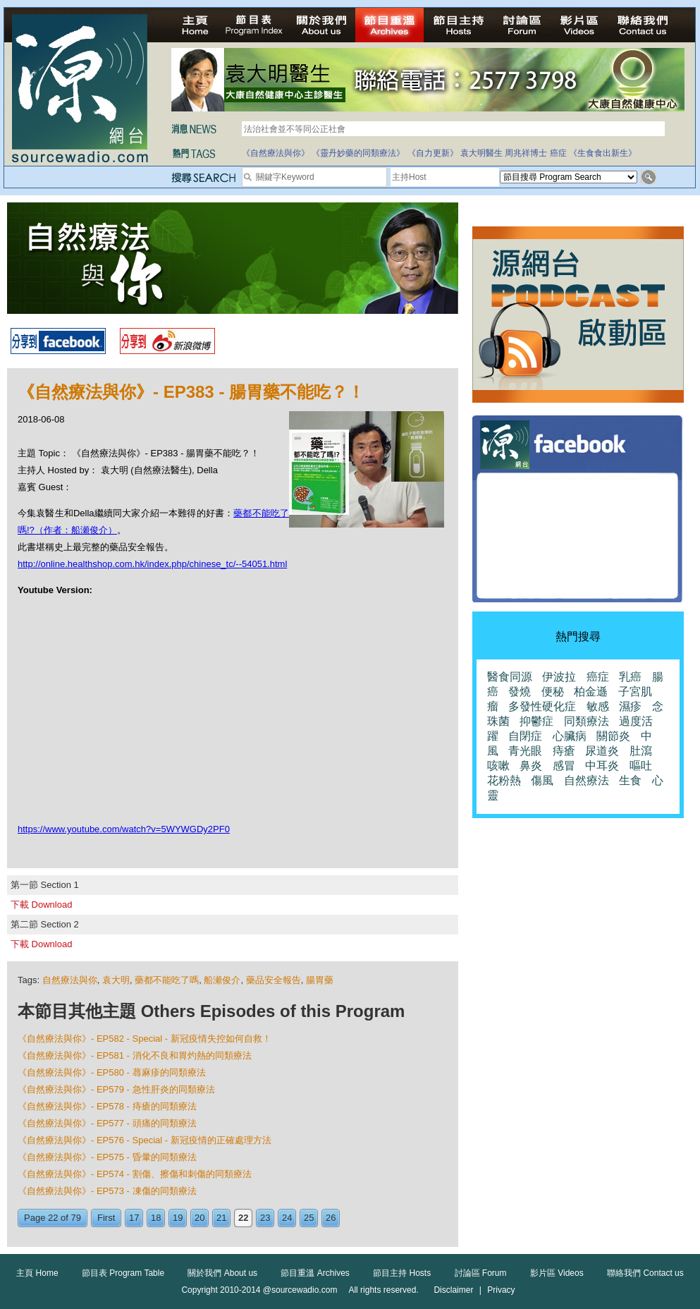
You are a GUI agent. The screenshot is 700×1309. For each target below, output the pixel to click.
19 (178, 1217)
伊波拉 (559, 677)
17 (134, 1217)
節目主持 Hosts (402, 1273)
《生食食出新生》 (603, 153)
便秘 (552, 692)
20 (199, 1217)
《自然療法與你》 (275, 153)
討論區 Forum (481, 1273)
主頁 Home (37, 1273)
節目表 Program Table (123, 1273)
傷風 (542, 780)
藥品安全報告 (273, 980)
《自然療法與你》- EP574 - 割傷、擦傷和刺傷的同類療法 (135, 1174)
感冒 (564, 766)
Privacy (501, 1290)
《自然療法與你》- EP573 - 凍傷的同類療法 (107, 1191)
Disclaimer (453, 1290)
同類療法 (586, 721)
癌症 (558, 153)
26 (331, 1217)
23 (265, 1217)
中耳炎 (602, 766)
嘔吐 (641, 766)
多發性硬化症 (542, 706)
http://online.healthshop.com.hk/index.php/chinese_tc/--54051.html (152, 564)
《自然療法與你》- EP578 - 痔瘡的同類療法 (107, 1106)
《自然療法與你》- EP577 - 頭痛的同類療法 (107, 1123)
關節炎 (613, 736)
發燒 (519, 692)
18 (156, 1217)
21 (221, 1217)
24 (287, 1217)
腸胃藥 (319, 980)
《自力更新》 (432, 153)
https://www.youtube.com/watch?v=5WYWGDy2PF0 (124, 829)
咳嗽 (498, 766)
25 (309, 1217)
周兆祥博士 (526, 153)
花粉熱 (504, 780)
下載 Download (41, 904)
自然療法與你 (69, 980)
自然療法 (586, 780)
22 (243, 1217)
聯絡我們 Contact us (645, 1273)
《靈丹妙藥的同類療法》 (358, 153)
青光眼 (525, 751)
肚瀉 (641, 751)
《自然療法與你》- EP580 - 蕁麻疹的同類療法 (112, 1072)
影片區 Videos (557, 1273)
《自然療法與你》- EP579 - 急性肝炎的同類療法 (116, 1089)
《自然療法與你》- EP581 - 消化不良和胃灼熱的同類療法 (135, 1055)
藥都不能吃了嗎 (167, 980)
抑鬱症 (536, 721)
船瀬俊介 (222, 980)
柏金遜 (591, 692)
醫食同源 (509, 677)
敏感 (598, 706)
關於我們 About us (222, 1273)
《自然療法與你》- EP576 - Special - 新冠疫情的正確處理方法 (144, 1140)
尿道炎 (602, 751)
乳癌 (630, 677)
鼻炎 (531, 766)
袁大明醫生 (481, 153)
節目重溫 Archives (315, 1273)
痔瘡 (564, 751)
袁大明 (116, 980)
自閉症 (525, 736)
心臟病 (570, 736)
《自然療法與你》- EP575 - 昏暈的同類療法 (107, 1157)
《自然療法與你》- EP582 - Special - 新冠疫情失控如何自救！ (144, 1038)
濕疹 (630, 706)
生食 (630, 780)
